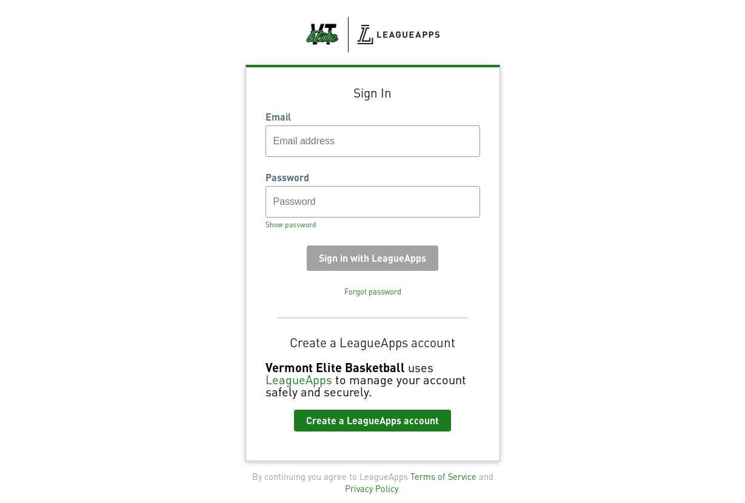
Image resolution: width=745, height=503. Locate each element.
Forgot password (372, 291)
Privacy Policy (371, 488)
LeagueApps (299, 379)
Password (287, 178)
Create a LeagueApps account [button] (372, 420)
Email (278, 117)
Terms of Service (443, 476)
